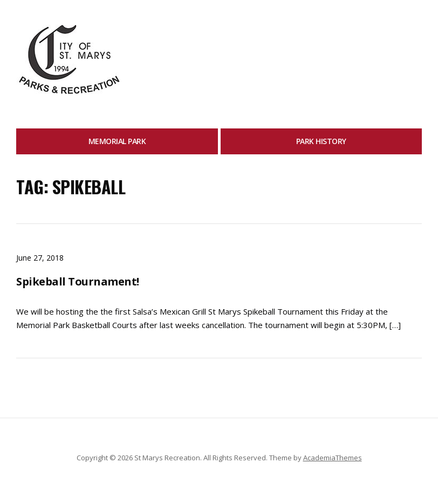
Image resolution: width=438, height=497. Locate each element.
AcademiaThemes (332, 457)
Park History (321, 141)
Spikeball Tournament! (77, 281)
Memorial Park (117, 141)
